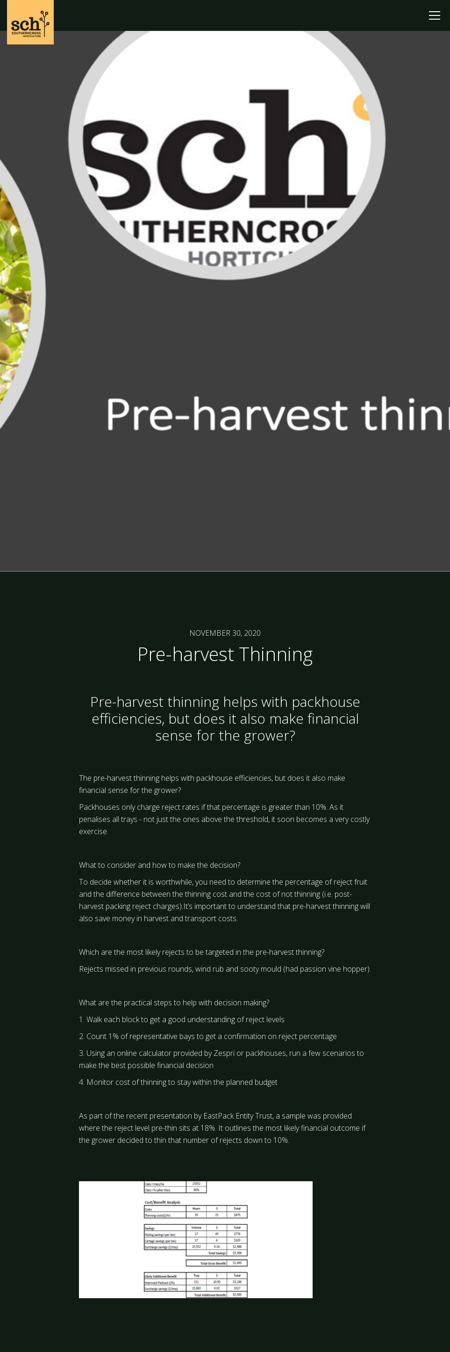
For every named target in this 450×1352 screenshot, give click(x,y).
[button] (434, 15)
